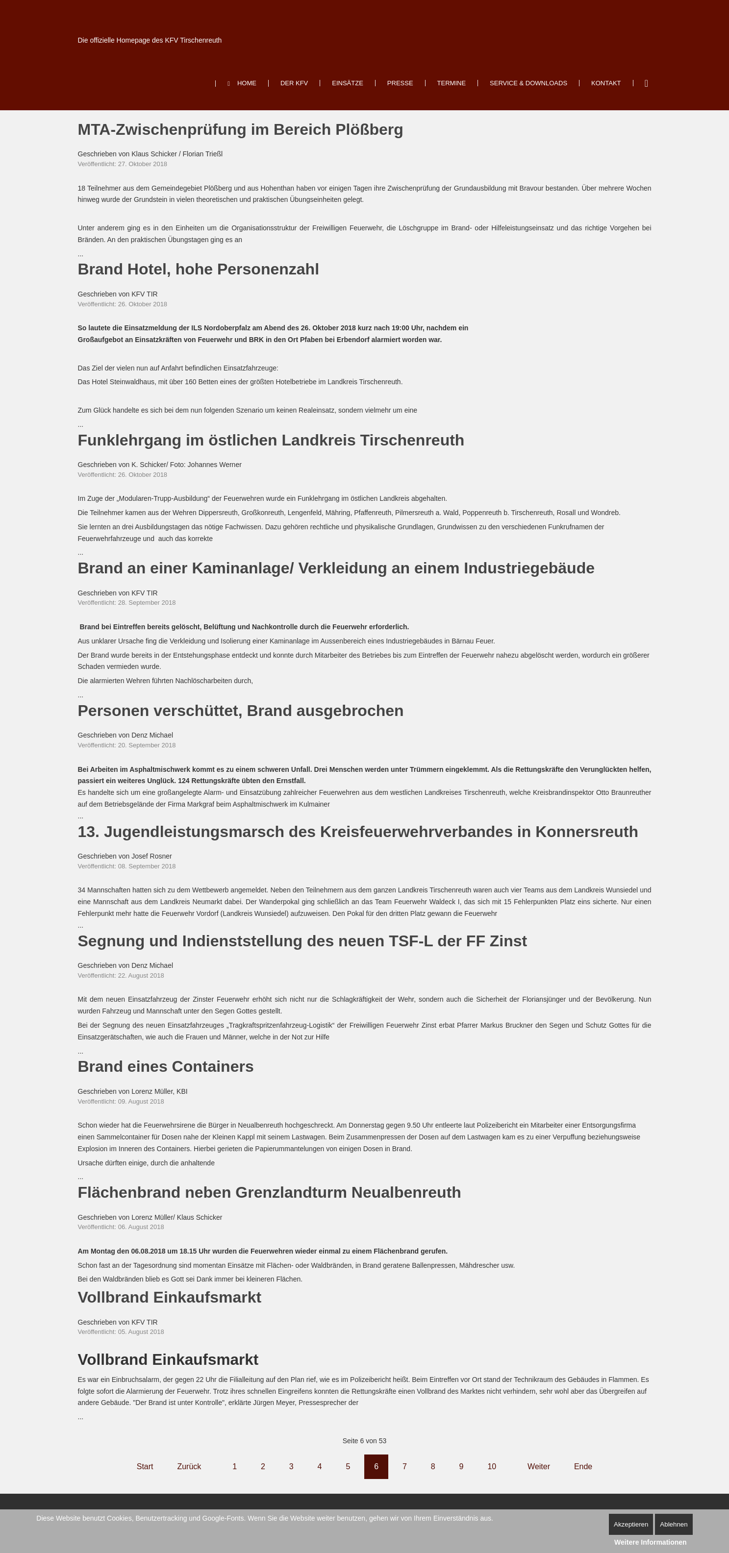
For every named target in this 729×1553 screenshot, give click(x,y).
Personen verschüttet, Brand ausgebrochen (241, 710)
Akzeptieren (631, 1524)
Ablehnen (673, 1524)
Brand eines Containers (166, 1066)
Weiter (539, 1466)
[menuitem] (242, 83)
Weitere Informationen (650, 1542)
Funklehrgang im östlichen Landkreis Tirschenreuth (271, 440)
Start (145, 1466)
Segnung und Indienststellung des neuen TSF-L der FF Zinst (303, 941)
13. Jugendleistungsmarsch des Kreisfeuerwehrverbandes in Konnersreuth (358, 831)
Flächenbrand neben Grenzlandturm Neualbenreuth (269, 1192)
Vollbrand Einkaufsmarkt (170, 1297)
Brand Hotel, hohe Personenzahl (199, 269)
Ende (583, 1466)
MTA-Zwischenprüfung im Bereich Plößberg (240, 129)
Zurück (189, 1466)
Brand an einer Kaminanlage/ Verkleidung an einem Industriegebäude (336, 568)
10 (491, 1466)
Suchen (647, 83)
